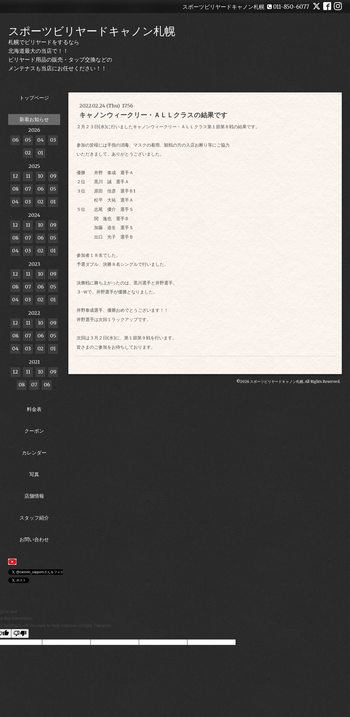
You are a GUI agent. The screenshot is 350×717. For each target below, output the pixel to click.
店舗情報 (34, 496)
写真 (34, 474)
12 (15, 176)
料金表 (34, 409)
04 (40, 140)
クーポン (34, 431)
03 (53, 140)
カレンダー (34, 453)
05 (28, 140)
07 (28, 189)
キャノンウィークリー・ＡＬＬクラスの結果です (153, 115)
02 (28, 153)
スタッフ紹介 (34, 518)
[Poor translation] (20, 633)
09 (53, 176)
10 (40, 176)
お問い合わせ (34, 539)
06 (15, 140)
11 (28, 176)
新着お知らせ (34, 119)
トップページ (34, 98)
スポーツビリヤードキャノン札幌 (91, 31)
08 (15, 189)
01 (40, 153)
